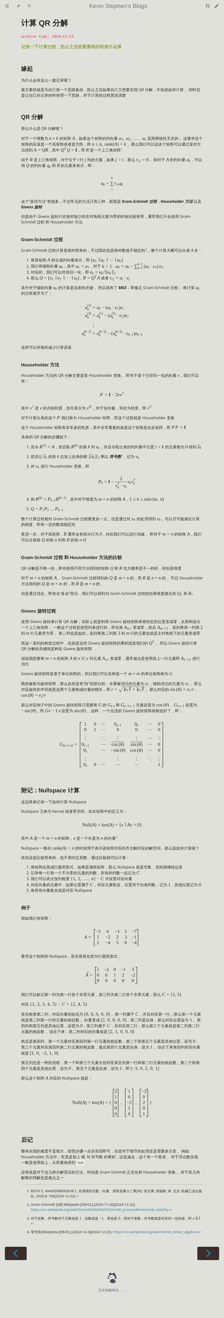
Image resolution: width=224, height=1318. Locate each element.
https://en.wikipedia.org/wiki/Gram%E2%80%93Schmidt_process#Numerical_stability (100, 1209)
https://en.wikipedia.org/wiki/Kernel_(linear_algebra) (155, 1232)
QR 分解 (32, 117)
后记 (27, 1139)
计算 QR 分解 (44, 23)
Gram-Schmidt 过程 (42, 239)
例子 (25, 907)
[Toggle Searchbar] (29, 6)
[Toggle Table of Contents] (7, 6)
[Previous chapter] (16, 1253)
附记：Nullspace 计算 (50, 790)
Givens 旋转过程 (38, 611)
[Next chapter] (208, 1253)
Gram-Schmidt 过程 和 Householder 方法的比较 (71, 557)
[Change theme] (18, 6)
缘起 (27, 68)
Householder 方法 (40, 364)
